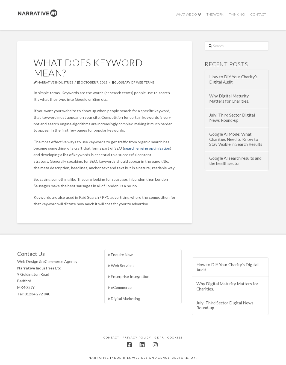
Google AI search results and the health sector (235, 161)
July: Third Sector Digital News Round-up (232, 117)
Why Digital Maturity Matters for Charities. (229, 98)
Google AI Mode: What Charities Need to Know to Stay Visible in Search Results (235, 139)
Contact (111, 337)
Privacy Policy (136, 337)
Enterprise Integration (128, 276)
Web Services (121, 265)
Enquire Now (120, 254)
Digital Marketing (124, 298)
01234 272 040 (37, 294)
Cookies (174, 337)
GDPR (159, 337)
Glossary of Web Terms (133, 82)
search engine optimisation (147, 148)
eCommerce (120, 287)
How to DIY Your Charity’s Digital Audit (233, 79)
